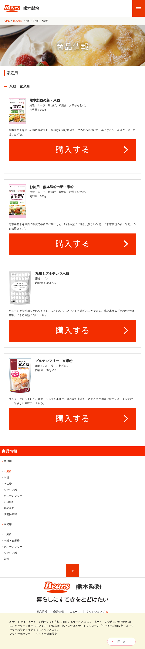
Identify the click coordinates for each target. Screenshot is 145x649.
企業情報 (58, 611)
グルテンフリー (13, 495)
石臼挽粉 (9, 501)
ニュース (75, 611)
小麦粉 (8, 471)
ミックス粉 (10, 489)
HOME (6, 20)
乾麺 (6, 558)
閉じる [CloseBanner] (121, 641)
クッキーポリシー (20, 633)
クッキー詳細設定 (46, 633)
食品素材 (9, 507)
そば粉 (8, 483)
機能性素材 (10, 514)
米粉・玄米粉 (12, 540)
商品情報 (17, 20)
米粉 (6, 477)
